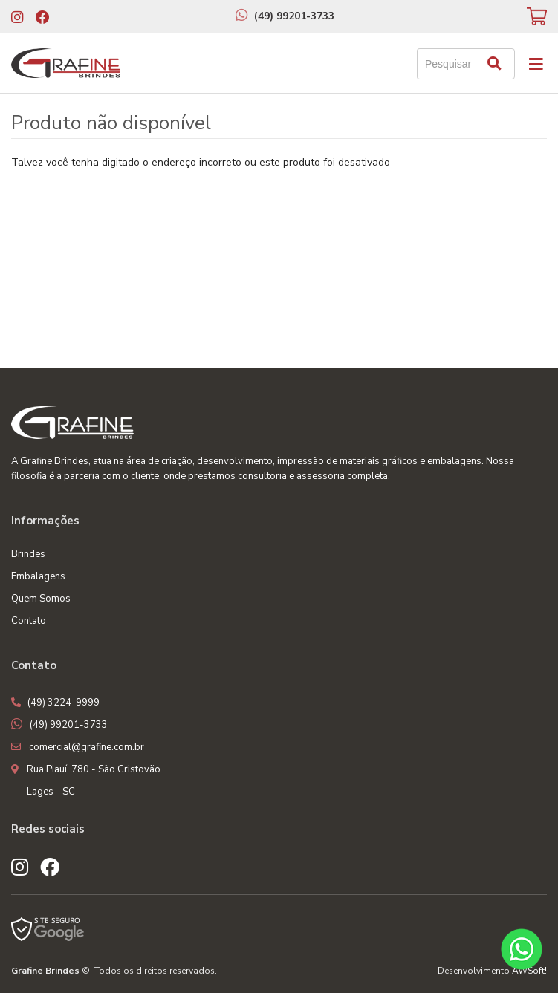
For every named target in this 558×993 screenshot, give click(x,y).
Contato (28, 621)
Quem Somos (41, 598)
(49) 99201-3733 (294, 16)
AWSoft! (529, 971)
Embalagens (38, 576)
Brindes (28, 554)
